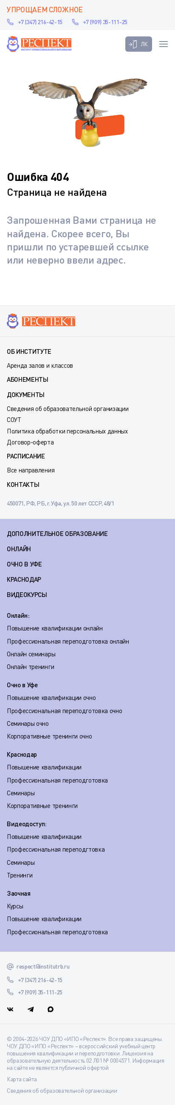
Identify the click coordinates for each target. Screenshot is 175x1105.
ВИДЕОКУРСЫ (27, 594)
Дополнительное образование (57, 533)
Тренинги (19, 875)
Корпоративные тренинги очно (49, 736)
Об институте (29, 351)
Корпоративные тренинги (42, 805)
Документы (26, 394)
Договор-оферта (30, 442)
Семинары (20, 793)
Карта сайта (22, 1079)
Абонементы (27, 379)
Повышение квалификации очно (51, 697)
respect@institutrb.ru (43, 966)
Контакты (23, 484)
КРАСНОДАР (24, 579)
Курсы (15, 906)
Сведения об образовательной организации (68, 408)
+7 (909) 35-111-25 (105, 21)
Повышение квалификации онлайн (55, 628)
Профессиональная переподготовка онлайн (68, 641)
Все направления (30, 470)
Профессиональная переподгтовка (55, 849)
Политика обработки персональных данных (67, 431)
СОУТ (14, 419)
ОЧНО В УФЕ (24, 564)
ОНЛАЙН (19, 548)
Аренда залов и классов (40, 365)
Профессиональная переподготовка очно (64, 710)
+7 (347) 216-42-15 (40, 21)
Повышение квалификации (44, 767)
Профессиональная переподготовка (57, 780)
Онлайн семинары (31, 654)
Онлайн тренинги (30, 666)
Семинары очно (28, 723)
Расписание (26, 456)
